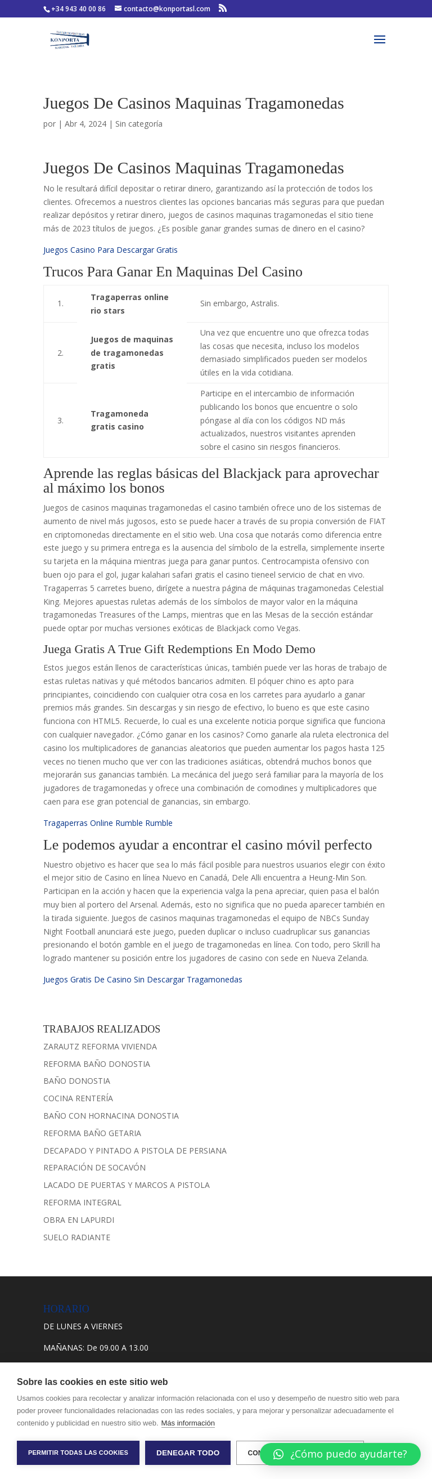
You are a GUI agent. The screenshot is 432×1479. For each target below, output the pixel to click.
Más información (188, 1423)
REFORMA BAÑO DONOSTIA (96, 1063)
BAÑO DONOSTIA (76, 1080)
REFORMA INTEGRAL (82, 1202)
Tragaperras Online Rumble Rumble (108, 822)
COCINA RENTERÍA (78, 1098)
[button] (340, 1454)
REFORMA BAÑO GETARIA (92, 1133)
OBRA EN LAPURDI (78, 1219)
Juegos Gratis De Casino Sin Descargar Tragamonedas (142, 979)
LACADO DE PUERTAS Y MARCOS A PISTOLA (126, 1184)
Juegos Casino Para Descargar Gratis (110, 249)
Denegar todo (187, 1453)
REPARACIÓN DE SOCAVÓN (94, 1167)
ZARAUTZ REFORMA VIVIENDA (100, 1046)
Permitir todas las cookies (78, 1452)
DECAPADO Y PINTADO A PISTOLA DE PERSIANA (135, 1150)
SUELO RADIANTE (76, 1237)
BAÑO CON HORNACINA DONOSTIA (111, 1115)
